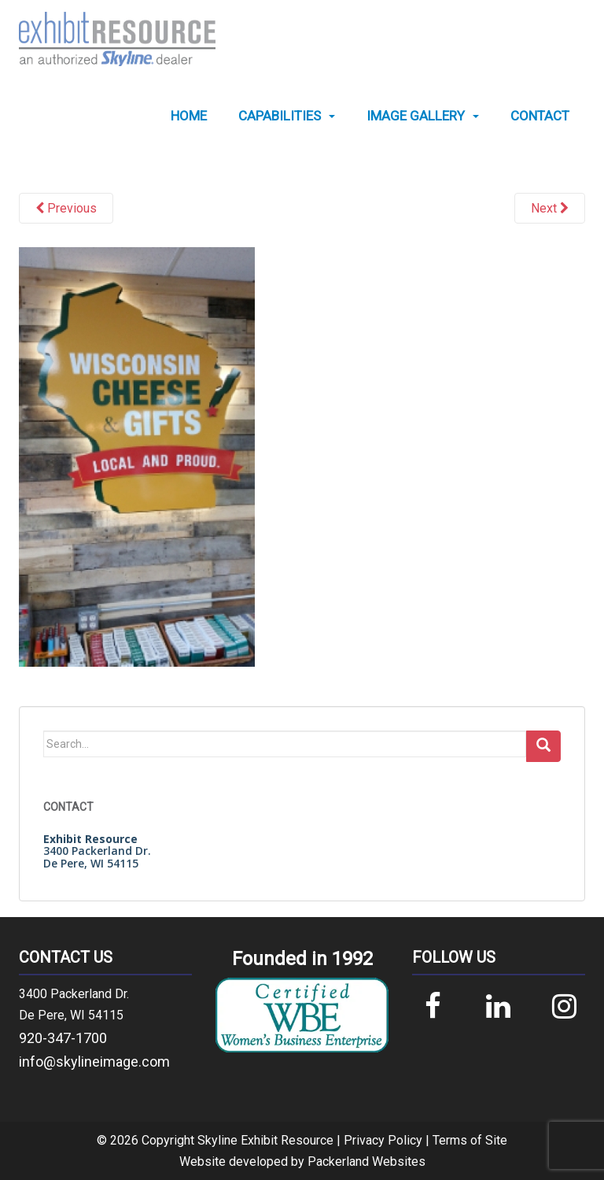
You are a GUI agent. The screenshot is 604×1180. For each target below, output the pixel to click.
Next (550, 208)
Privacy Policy (383, 1140)
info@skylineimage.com (94, 1061)
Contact (539, 116)
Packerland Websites (366, 1161)
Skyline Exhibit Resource (265, 1140)
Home (189, 116)
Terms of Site (470, 1140)
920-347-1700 (63, 1038)
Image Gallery (415, 116)
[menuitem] (189, 116)
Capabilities (279, 116)
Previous (66, 208)
